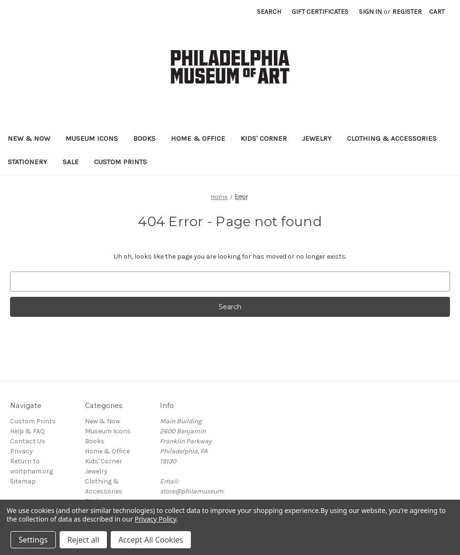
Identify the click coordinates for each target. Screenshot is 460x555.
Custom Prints (120, 161)
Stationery (27, 161)
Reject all (83, 539)
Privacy (21, 451)
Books (144, 138)
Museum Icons (91, 138)
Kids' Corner (263, 138)
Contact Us (27, 441)
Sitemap (23, 481)
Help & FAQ (27, 431)
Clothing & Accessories (392, 138)
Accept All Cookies (150, 539)
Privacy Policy (155, 519)
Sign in (370, 12)
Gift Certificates (320, 12)
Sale (71, 161)
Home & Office (198, 138)
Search (269, 12)
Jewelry (317, 138)
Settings (33, 539)
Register (407, 12)
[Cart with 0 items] (437, 11)
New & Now (29, 138)
